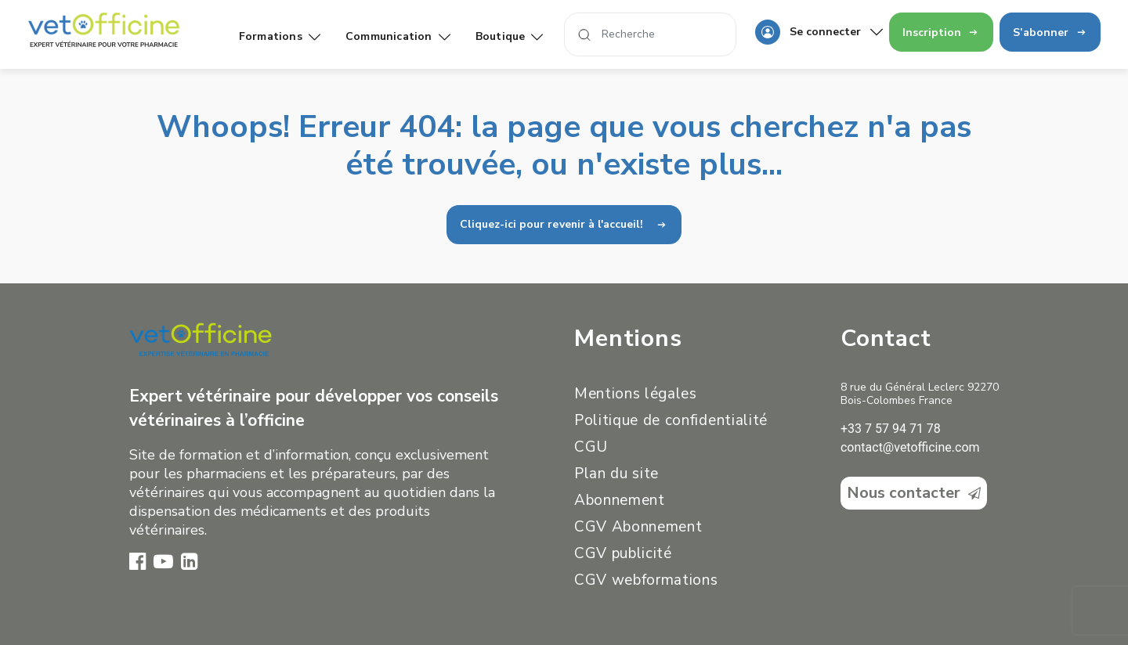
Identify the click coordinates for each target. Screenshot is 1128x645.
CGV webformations (646, 580)
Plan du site (616, 473)
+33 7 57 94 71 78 (891, 428)
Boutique (509, 36)
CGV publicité (623, 553)
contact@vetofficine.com (910, 447)
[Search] (650, 34)
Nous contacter (914, 492)
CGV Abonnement (638, 527)
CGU (591, 447)
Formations (279, 36)
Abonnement (619, 500)
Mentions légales (635, 394)
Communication (397, 36)
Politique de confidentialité (671, 420)
